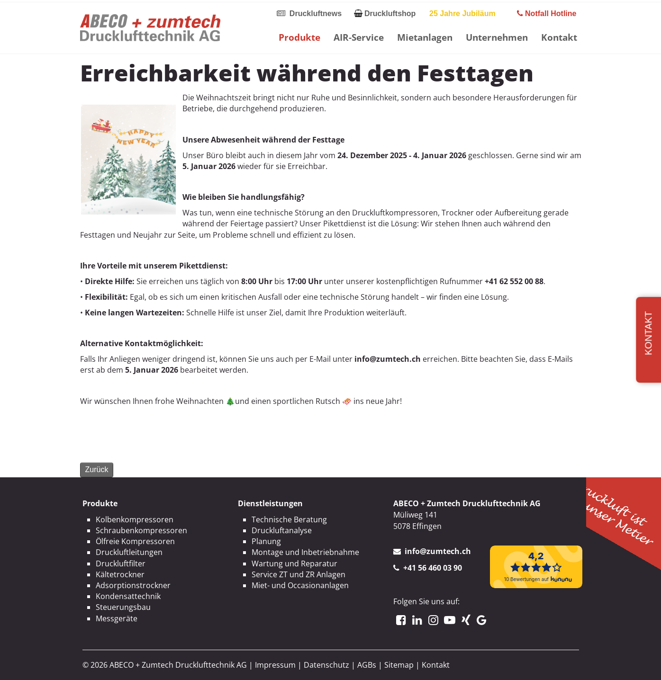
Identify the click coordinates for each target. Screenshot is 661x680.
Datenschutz (326, 665)
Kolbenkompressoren (134, 519)
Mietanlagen (425, 37)
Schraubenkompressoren (141, 530)
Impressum (275, 665)
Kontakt (559, 37)
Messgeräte (116, 618)
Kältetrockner (120, 574)
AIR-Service (359, 37)
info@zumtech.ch (438, 551)
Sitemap (399, 665)
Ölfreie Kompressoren (135, 541)
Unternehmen (497, 37)
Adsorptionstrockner (133, 585)
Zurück (97, 469)
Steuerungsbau (123, 607)
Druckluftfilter (120, 563)
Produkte (299, 37)
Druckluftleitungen (129, 552)
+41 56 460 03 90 (432, 568)
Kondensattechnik (128, 596)
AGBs (366, 665)
